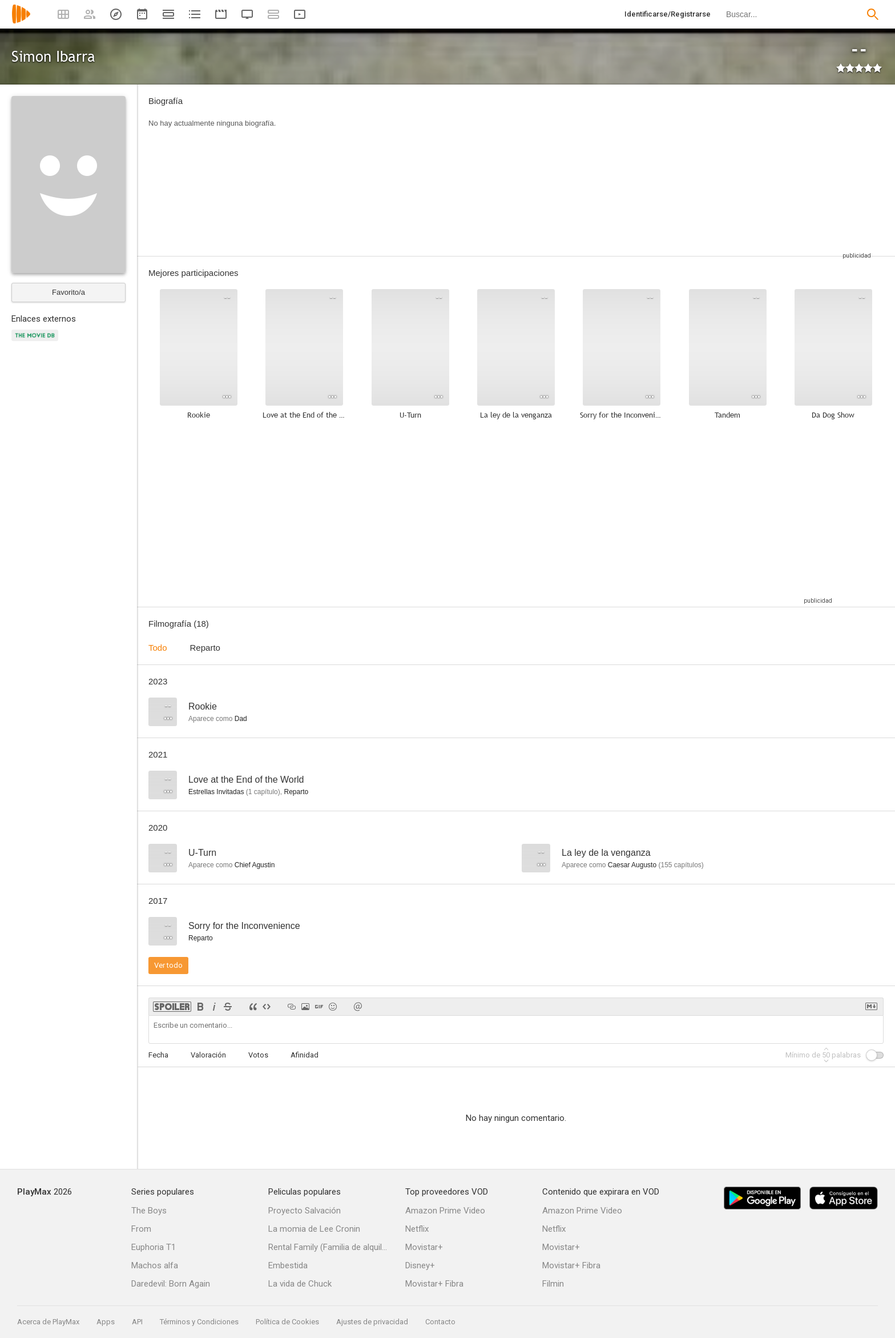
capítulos (680, 865)
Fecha (158, 1055)
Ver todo (168, 965)
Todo (157, 647)
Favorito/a (68, 292)
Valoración (208, 1055)
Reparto (205, 647)
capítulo (263, 792)
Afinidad (305, 1055)
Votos (258, 1055)
